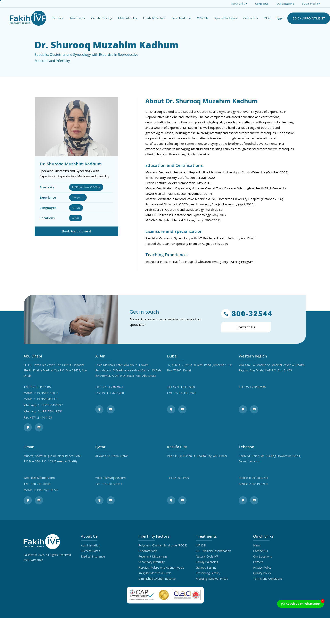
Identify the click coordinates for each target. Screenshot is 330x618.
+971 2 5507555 (255, 387)
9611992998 (260, 484)
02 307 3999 (181, 478)
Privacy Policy (262, 567)
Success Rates (90, 551)
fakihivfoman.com (43, 478)
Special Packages (225, 18)
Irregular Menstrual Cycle (154, 573)
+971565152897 (47, 393)
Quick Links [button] (238, 3)
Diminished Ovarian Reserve (157, 578)
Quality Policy (262, 573)
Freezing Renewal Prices (212, 578)
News (257, 545)
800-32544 (246, 313)
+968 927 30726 (47, 490)
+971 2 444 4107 (40, 387)
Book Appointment (76, 231)
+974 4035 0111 (111, 484)
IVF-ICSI (201, 545)
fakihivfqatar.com (114, 478)
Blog (267, 18)
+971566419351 (47, 399)
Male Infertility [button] (127, 18)
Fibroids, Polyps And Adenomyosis (161, 567)
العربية (280, 18)
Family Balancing (207, 562)
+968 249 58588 (40, 484)
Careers (258, 562)
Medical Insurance (93, 556)
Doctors (57, 18)
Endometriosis (147, 551)
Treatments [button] (77, 18)
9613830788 (260, 478)
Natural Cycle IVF (207, 556)
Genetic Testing (206, 567)
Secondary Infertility (151, 562)
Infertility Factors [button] (154, 18)
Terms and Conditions (267, 578)
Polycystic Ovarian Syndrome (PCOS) (162, 545)
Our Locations (285, 4)
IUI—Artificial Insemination (213, 551)
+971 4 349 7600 (184, 387)
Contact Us (262, 4)
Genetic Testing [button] (101, 18)
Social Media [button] (310, 3)
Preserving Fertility (208, 573)
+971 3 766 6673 (112, 387)
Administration (90, 545)
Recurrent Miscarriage (152, 556)
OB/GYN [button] (202, 18)
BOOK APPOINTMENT (308, 18)
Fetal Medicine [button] (181, 18)
